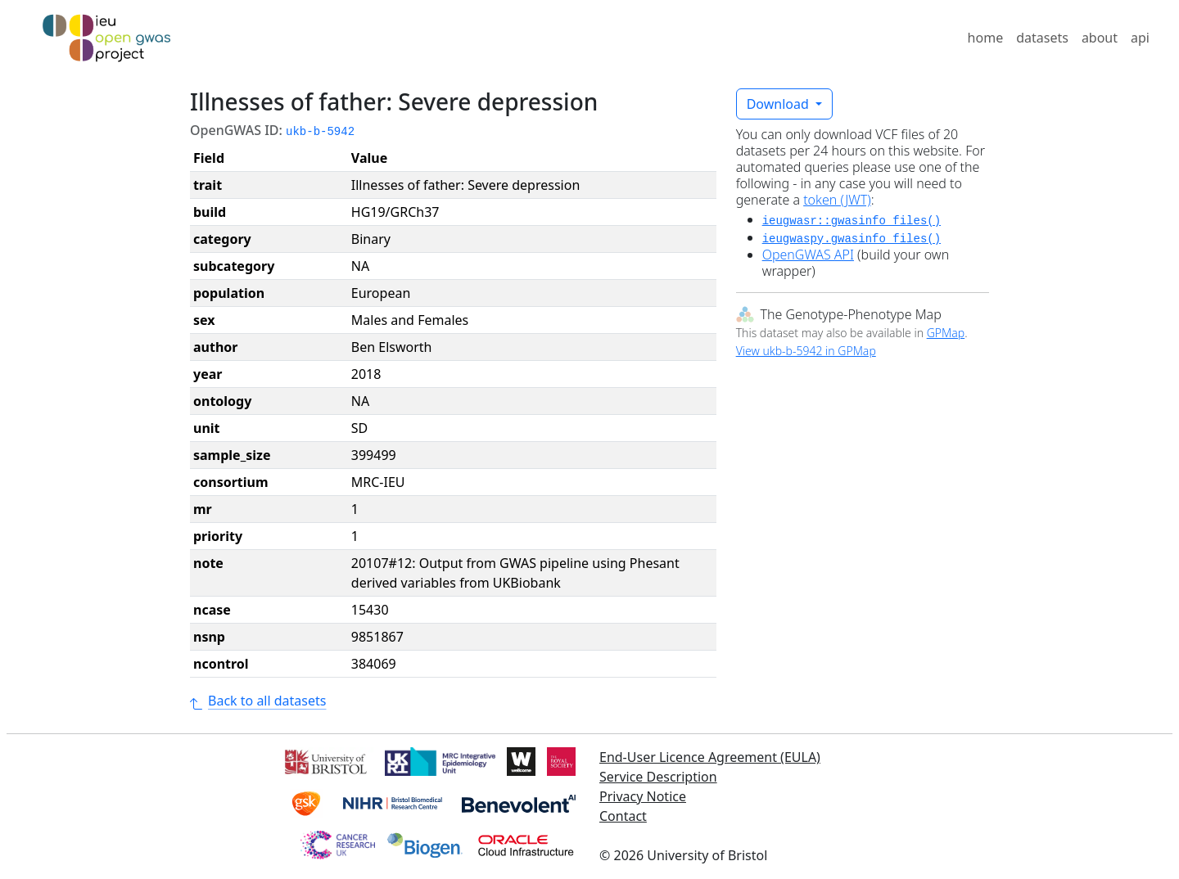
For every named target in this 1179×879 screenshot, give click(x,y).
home (986, 38)
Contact (623, 816)
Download (779, 104)
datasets (1042, 38)
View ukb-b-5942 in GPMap (806, 350)
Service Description (658, 777)
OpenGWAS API (808, 255)
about (1100, 38)
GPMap (945, 332)
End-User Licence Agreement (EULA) (709, 757)
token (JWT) (837, 200)
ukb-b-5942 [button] (320, 131)
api (1140, 38)
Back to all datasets (258, 701)
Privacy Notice (642, 796)
